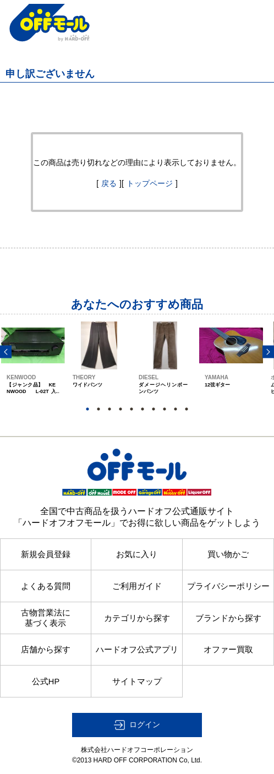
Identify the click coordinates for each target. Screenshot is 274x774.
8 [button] (164, 409)
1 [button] (87, 409)
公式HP (45, 681)
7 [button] (153, 409)
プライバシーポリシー (228, 586)
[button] (137, 725)
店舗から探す (45, 649)
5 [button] (131, 409)
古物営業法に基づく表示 (45, 618)
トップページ (150, 183)
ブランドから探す (228, 618)
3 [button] (109, 409)
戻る (109, 183)
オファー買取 (228, 649)
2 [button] (98, 409)
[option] (33, 368)
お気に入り (136, 554)
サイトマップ (137, 681)
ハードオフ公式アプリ (137, 649)
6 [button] (142, 409)
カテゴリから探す (137, 618)
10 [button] (186, 409)
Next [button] (268, 351)
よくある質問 (45, 586)
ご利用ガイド (137, 586)
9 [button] (175, 409)
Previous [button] (6, 351)
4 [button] (120, 409)
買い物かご (228, 554)
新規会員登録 (45, 554)
